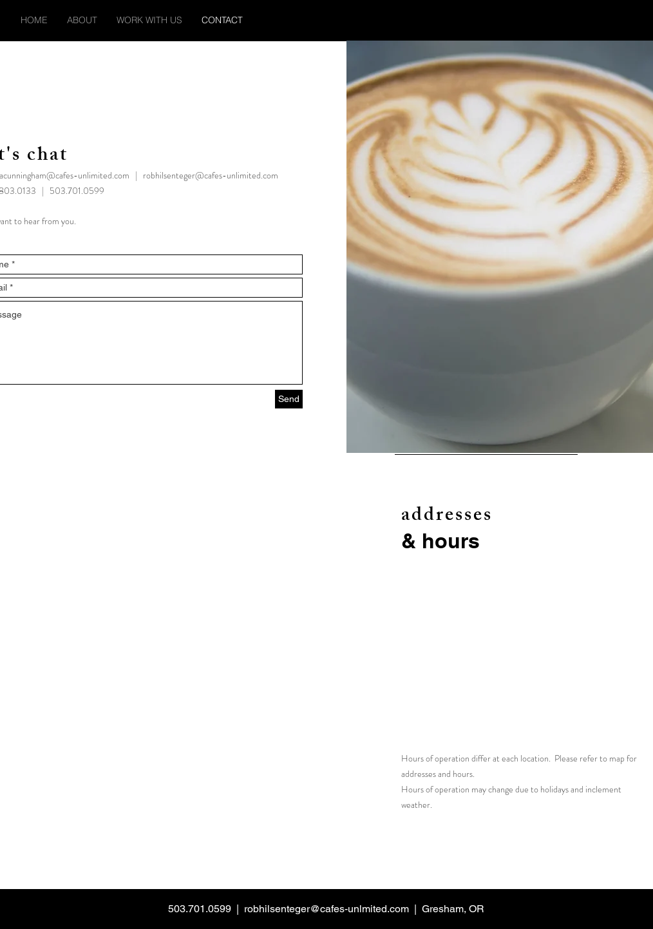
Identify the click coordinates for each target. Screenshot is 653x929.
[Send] (289, 399)
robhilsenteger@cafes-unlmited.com (326, 909)
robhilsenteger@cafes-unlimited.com (210, 175)
